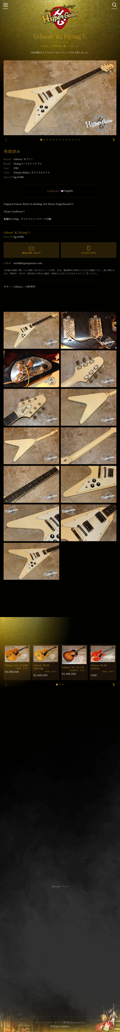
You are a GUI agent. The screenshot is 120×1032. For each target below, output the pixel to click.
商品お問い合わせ (31, 252)
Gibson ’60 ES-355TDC (99, 667)
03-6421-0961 (88, 252)
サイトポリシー (60, 938)
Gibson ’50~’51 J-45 (73, 667)
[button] (41, 140)
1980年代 (30, 286)
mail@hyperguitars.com (28, 263)
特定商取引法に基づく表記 (60, 943)
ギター (7, 286)
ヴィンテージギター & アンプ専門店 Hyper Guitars (60, 1022)
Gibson (23, 159)
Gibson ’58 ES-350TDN (41, 667)
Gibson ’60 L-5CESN (16, 665)
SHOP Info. (60, 793)
